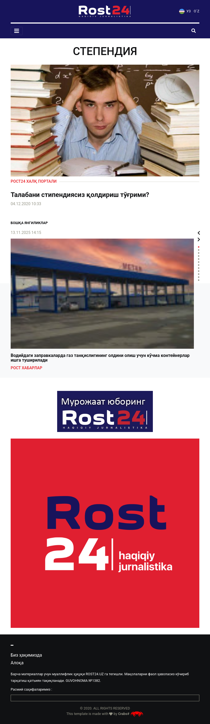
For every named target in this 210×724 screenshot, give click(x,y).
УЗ (185, 11)
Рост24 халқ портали (34, 181)
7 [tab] (198, 265)
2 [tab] (198, 250)
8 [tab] (198, 268)
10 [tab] (198, 274)
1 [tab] (198, 247)
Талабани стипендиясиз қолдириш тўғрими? (80, 194)
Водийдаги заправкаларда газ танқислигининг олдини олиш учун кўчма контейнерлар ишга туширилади (100, 358)
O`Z (196, 11)
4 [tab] (198, 256)
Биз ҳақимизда (26, 655)
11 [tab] (198, 277)
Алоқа (17, 662)
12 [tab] (198, 280)
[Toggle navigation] (17, 31)
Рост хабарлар (26, 368)
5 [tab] (198, 259)
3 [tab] (198, 253)
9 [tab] (198, 271)
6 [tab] (198, 262)
